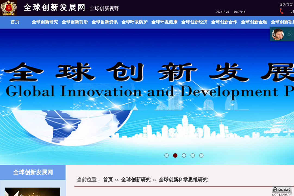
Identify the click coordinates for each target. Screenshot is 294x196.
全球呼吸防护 (134, 22)
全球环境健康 (164, 22)
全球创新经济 (194, 22)
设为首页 (286, 5)
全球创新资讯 (105, 22)
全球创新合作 (224, 22)
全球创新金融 (254, 22)
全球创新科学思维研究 (183, 179)
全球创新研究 (45, 22)
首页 (15, 22)
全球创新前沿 (75, 22)
